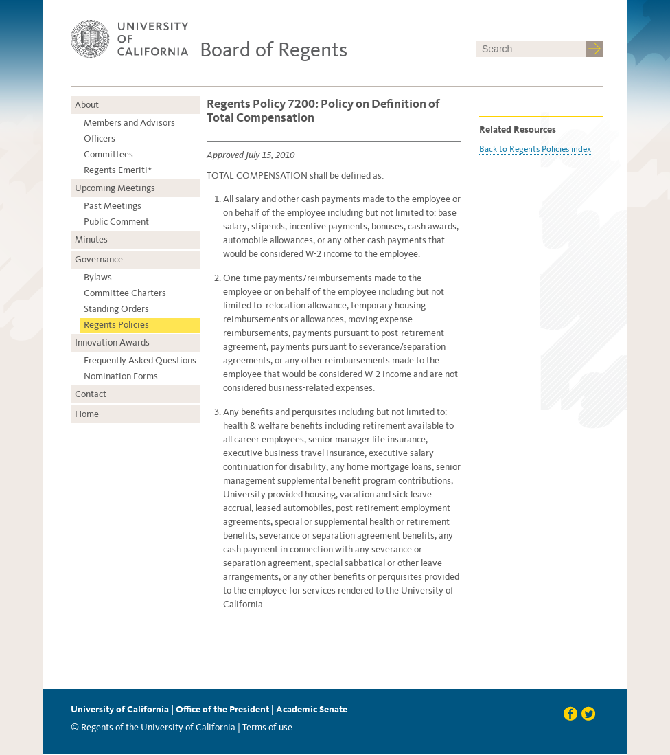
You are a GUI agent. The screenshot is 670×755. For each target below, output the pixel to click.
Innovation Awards (112, 342)
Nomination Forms (121, 376)
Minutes (91, 239)
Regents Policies (116, 324)
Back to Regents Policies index (535, 149)
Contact (90, 394)
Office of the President (222, 709)
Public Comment (116, 221)
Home (87, 414)
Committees (108, 154)
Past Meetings (112, 206)
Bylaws (98, 277)
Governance (99, 259)
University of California (120, 709)
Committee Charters (125, 293)
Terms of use (267, 727)
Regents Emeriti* (118, 170)
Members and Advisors (129, 122)
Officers (99, 138)
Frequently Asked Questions (140, 360)
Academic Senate (311, 709)
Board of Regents (273, 49)
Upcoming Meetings (115, 188)
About (87, 105)
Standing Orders (116, 309)
